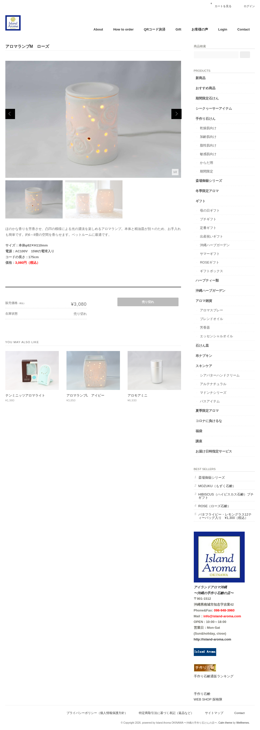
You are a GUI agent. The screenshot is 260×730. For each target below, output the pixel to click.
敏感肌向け (208, 154)
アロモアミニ (137, 395)
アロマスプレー (211, 310)
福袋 (199, 431)
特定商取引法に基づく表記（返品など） (166, 712)
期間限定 (206, 171)
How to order (123, 29)
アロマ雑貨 (204, 301)
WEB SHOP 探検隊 (208, 699)
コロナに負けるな (209, 421)
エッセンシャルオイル (216, 336)
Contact (243, 29)
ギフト (201, 201)
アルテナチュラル (213, 384)
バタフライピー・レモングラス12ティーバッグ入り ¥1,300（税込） (225, 516)
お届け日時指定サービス (214, 451)
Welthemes (242, 722)
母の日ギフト (210, 210)
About (98, 29)
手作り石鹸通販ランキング (214, 676)
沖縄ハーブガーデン (215, 245)
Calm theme (225, 722)
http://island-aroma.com (212, 639)
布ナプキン (204, 356)
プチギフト (208, 219)
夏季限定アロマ (207, 411)
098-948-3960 (224, 610)
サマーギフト (210, 254)
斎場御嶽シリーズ (209, 181)
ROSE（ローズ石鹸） (214, 506)
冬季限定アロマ (207, 191)
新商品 (201, 78)
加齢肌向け (208, 137)
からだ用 (206, 163)
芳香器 (205, 327)
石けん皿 (202, 345)
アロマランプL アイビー (85, 395)
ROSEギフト (209, 262)
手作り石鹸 (202, 694)
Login (222, 29)
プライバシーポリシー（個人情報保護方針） (97, 712)
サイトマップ (214, 712)
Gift (178, 29)
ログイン (249, 6)
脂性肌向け (208, 145)
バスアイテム (210, 401)
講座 (199, 441)
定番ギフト (208, 228)
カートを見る (221, 4)
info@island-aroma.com (222, 616)
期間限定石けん (207, 98)
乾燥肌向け (208, 128)
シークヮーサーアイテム (214, 108)
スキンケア (204, 366)
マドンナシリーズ (213, 393)
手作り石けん (205, 119)
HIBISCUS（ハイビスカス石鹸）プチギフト (226, 496)
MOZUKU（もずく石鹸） (217, 486)
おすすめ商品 (205, 88)
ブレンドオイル (211, 319)
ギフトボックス (211, 271)
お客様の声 (199, 29)
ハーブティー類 (207, 280)
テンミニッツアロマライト (25, 395)
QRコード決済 (155, 29)
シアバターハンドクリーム (220, 375)
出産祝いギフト (211, 236)
